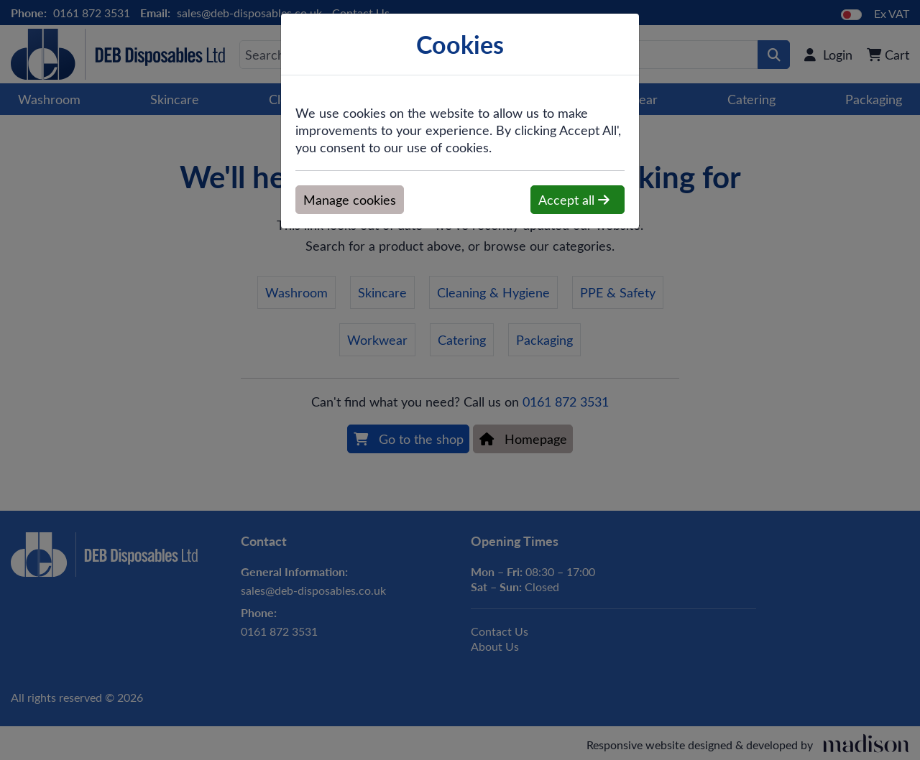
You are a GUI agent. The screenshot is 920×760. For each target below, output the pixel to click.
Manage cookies (349, 199)
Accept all (574, 199)
